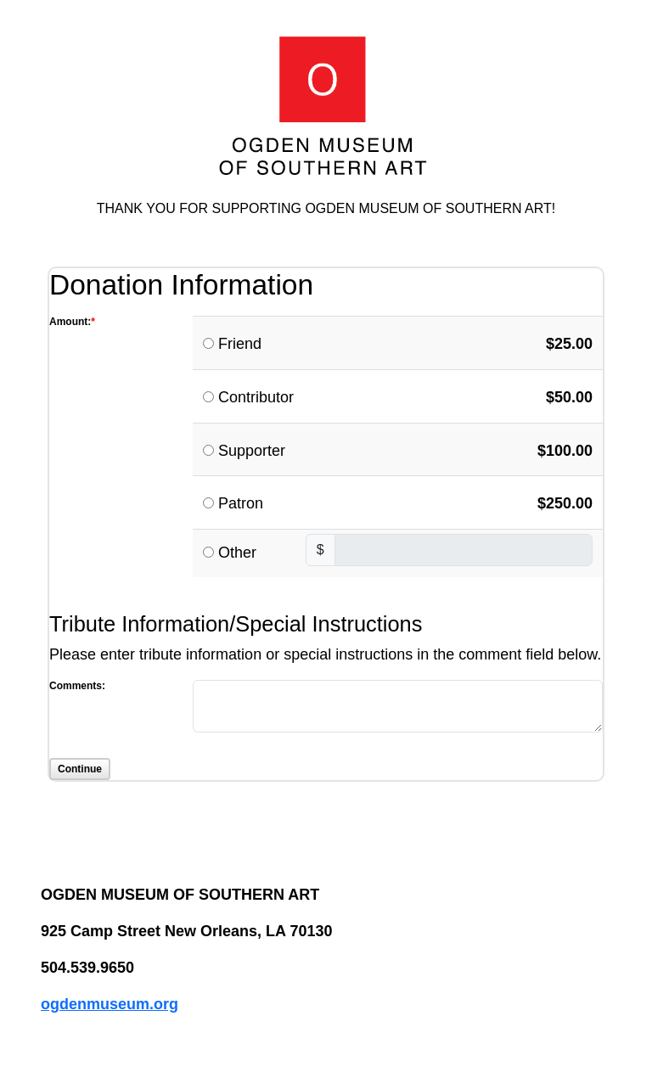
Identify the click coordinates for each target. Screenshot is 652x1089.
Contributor (256, 397)
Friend (239, 343)
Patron (240, 503)
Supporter (251, 450)
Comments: (77, 686)
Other (237, 552)
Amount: (70, 322)
